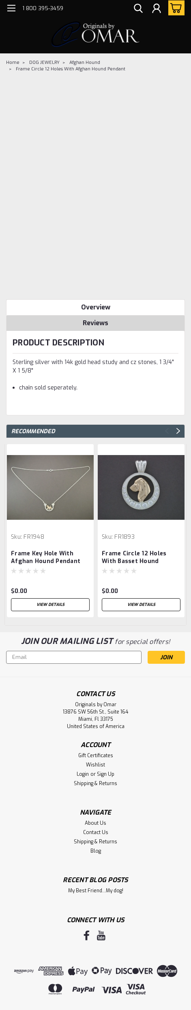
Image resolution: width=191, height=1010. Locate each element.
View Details (50, 604)
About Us (95, 823)
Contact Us (95, 832)
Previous (167, 431)
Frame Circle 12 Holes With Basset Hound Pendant (134, 558)
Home (12, 62)
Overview (95, 307)
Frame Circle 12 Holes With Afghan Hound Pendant (70, 69)
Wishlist (95, 765)
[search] (138, 9)
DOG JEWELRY (44, 62)
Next (178, 431)
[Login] (156, 9)
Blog (95, 851)
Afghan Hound (84, 62)
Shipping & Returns (95, 783)
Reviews (95, 323)
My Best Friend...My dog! (95, 890)
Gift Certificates (95, 755)
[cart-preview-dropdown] (174, 7)
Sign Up (105, 774)
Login (83, 774)
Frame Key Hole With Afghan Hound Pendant (45, 557)
